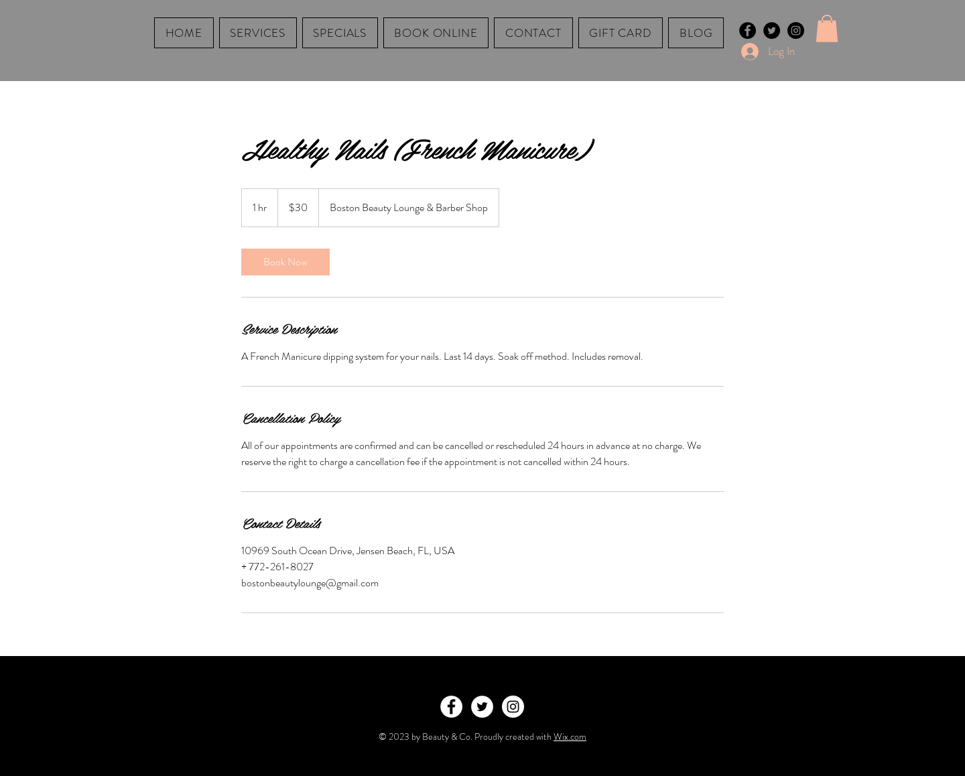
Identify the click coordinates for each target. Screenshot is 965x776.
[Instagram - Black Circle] (795, 30)
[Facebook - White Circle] (451, 707)
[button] (827, 28)
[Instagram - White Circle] (513, 707)
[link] (285, 262)
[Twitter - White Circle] (482, 707)
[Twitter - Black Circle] (771, 30)
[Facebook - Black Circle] (747, 30)
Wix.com (570, 736)
